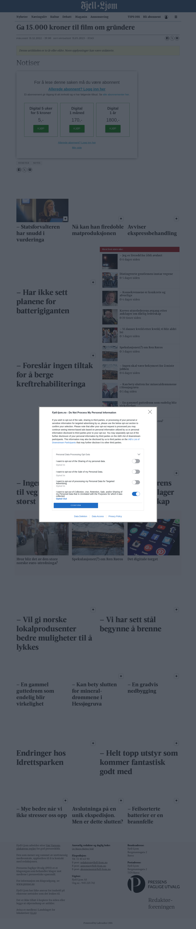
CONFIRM (76, 505)
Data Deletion (80, 516)
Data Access (98, 516)
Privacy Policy (115, 516)
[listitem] (98, 454)
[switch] (136, 461)
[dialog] (98, 464)
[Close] (151, 413)
